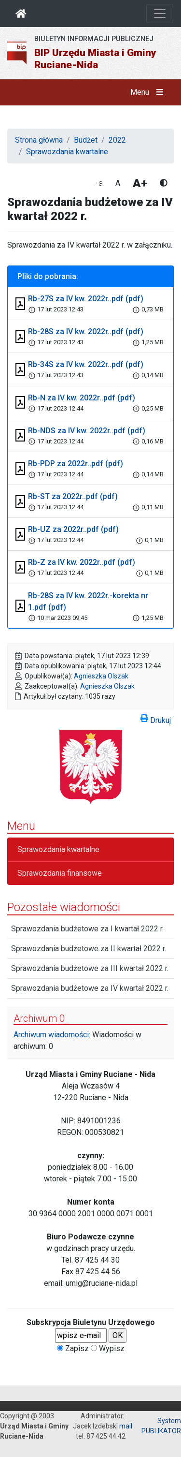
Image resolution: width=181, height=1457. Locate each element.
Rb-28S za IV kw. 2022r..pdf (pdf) (85, 331)
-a (99, 183)
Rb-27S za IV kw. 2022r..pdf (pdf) (85, 298)
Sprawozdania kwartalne (67, 151)
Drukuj (155, 718)
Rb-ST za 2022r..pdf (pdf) (73, 496)
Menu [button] (148, 92)
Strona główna (39, 140)
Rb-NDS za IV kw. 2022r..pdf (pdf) (86, 430)
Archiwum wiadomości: (52, 1034)
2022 (117, 140)
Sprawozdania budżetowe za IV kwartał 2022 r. (89, 988)
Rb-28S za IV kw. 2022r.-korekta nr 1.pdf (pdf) (88, 601)
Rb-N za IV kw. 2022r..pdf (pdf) (81, 397)
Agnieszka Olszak (101, 676)
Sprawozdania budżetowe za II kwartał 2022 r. (88, 948)
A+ (140, 183)
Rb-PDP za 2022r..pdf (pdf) (75, 463)
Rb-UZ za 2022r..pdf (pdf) (73, 529)
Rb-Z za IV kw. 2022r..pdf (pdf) (81, 562)
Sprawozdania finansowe (59, 873)
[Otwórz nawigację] (159, 13)
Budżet (85, 140)
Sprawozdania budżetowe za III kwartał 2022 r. (89, 968)
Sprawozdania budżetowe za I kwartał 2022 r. (87, 928)
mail (125, 1426)
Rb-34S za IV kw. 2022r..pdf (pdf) (85, 364)
